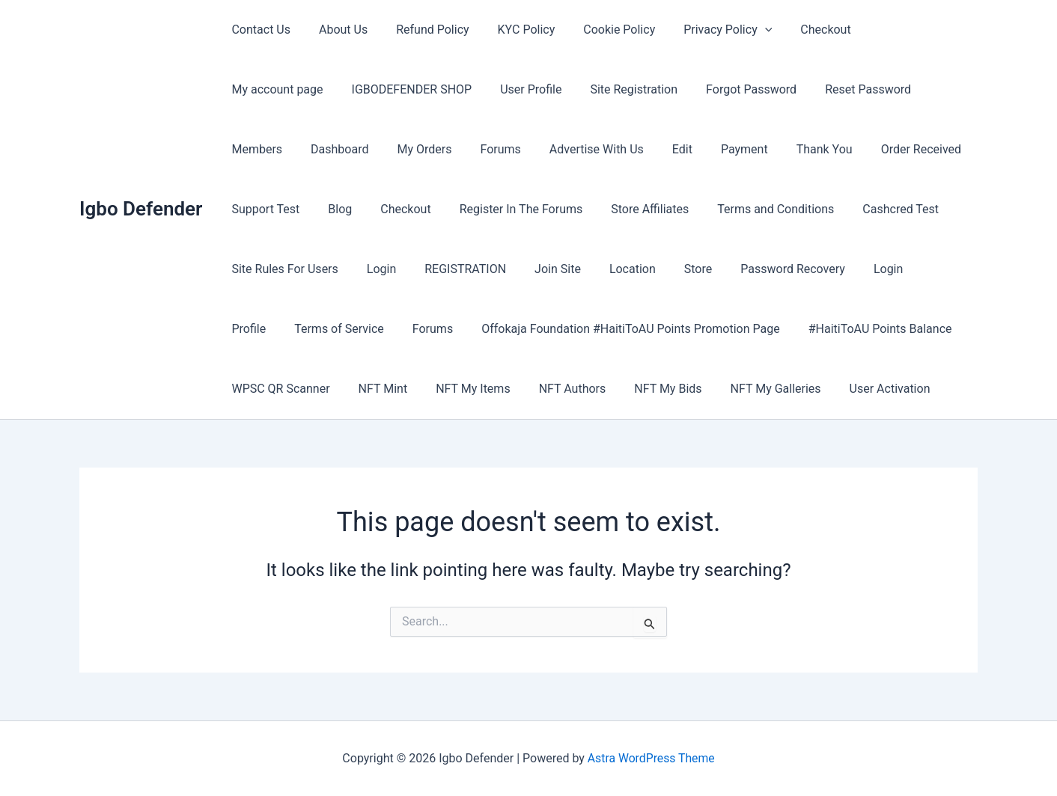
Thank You (634, 149)
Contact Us (258, 29)
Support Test (825, 149)
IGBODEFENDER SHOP (289, 89)
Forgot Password (615, 89)
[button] (740, 30)
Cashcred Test (731, 209)
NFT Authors (361, 389)
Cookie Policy (599, 29)
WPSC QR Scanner (768, 329)
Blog (895, 149)
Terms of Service (812, 269)
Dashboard (898, 89)
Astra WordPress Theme (651, 758)
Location (428, 269)
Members (820, 89)
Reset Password (728, 89)
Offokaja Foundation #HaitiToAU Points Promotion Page (378, 329)
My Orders (256, 149)
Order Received (726, 149)
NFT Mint (866, 329)
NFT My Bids (453, 389)
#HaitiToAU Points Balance (623, 329)
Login (939, 209)
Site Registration (502, 89)
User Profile (404, 89)
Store (489, 269)
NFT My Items (266, 389)
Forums (328, 149)
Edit (501, 149)
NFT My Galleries (556, 389)
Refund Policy (421, 29)
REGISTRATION (270, 269)
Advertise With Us (420, 149)
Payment (558, 149)
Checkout (796, 29)
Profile (727, 269)
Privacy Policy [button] (703, 30)
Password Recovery (579, 269)
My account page (891, 29)
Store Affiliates (489, 209)
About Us (336, 29)
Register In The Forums (365, 209)
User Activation (665, 389)
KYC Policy (511, 29)
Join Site (358, 269)
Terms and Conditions (610, 209)
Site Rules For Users (846, 209)
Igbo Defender (140, 209)
